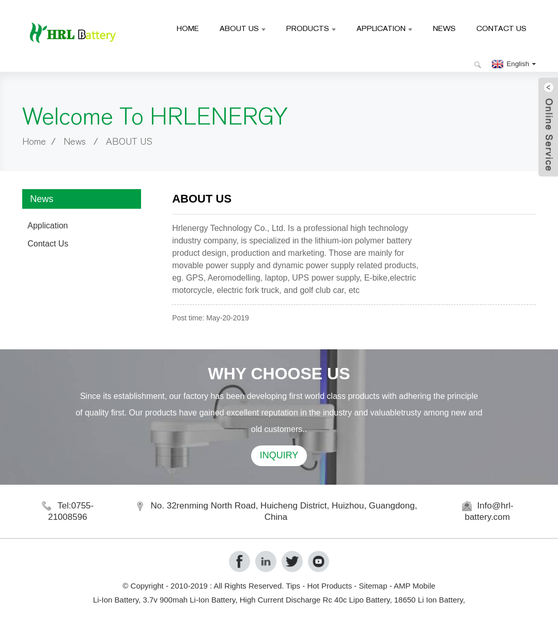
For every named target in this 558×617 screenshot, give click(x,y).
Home (188, 28)
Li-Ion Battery (115, 599)
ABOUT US (129, 141)
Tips (293, 585)
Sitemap (373, 585)
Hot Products (329, 585)
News (444, 28)
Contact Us (501, 28)
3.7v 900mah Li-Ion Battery (189, 599)
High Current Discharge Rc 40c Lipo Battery (315, 599)
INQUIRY (279, 455)
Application (384, 28)
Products (311, 28)
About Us (243, 28)
